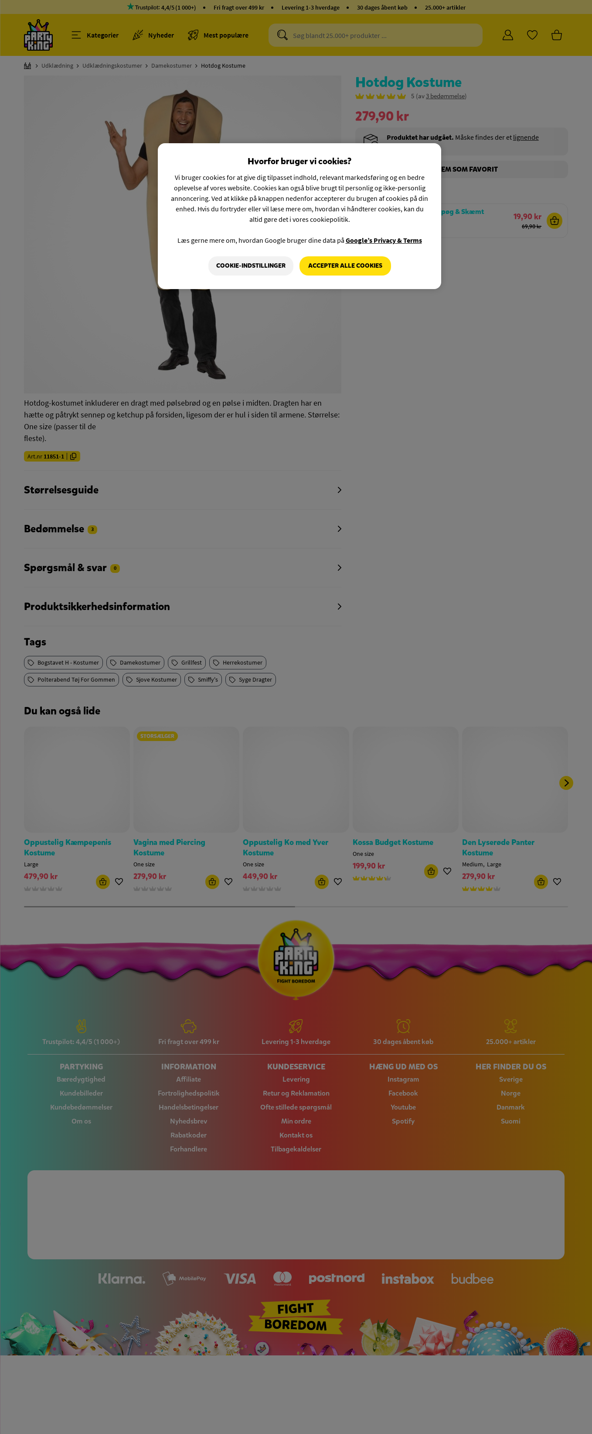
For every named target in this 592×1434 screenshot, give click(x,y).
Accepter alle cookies (345, 266)
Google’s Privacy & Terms (384, 240)
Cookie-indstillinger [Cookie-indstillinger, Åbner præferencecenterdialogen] (251, 266)
